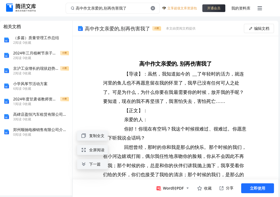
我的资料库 (240, 8)
